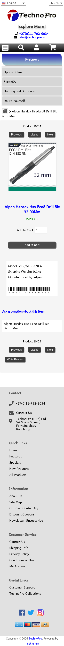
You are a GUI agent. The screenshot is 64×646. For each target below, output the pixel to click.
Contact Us (24, 413)
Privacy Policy (19, 554)
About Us (15, 496)
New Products (19, 468)
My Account (17, 566)
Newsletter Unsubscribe (26, 520)
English (9, 3)
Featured (15, 456)
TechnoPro (35, 638)
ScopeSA (10, 81)
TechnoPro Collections (25, 593)
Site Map (15, 502)
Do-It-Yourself (14, 101)
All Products (17, 475)
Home (13, 450)
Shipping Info (18, 548)
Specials (15, 462)
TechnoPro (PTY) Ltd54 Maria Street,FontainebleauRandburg (31, 424)
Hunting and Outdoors (19, 91)
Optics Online (13, 72)
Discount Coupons (21, 514)
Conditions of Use (21, 560)
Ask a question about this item (23, 311)
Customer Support (22, 587)
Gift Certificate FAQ (23, 508)
